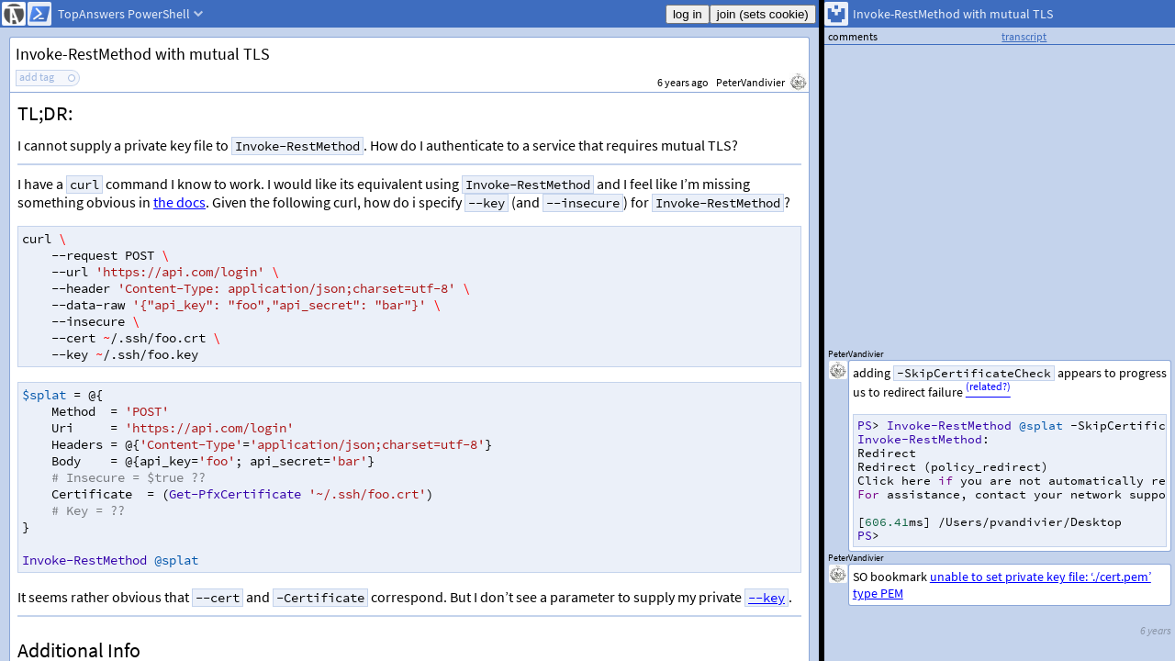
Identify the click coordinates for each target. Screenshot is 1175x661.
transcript (1024, 36)
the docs (179, 202)
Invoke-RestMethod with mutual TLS (143, 53)
